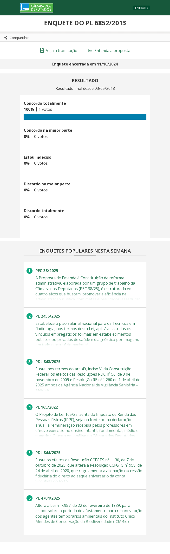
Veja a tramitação (58, 50)
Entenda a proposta (109, 50)
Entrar (140, 8)
